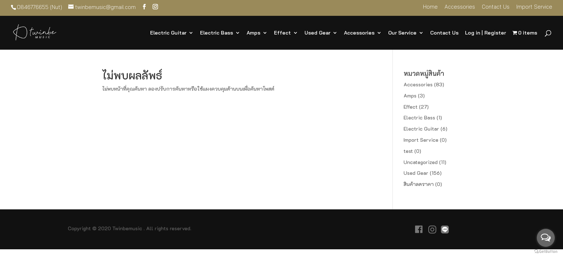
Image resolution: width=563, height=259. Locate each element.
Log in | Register (485, 33)
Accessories (460, 7)
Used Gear (317, 33)
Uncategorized (421, 162)
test (408, 150)
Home (430, 7)
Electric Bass (216, 33)
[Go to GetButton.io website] (545, 251)
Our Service (402, 33)
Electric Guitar (168, 33)
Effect (282, 33)
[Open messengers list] (546, 238)
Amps (253, 33)
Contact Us (496, 7)
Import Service (534, 7)
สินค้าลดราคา (419, 184)
